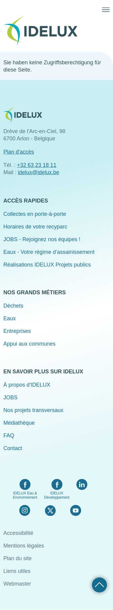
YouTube (75, 510)
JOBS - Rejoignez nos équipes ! (41, 239)
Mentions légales (23, 546)
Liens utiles (16, 571)
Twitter (50, 510)
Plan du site (17, 558)
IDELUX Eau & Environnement (25, 495)
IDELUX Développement (56, 495)
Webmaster (17, 584)
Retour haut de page (99, 584)
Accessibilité (18, 533)
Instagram (24, 510)
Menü (106, 9)
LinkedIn (81, 484)
